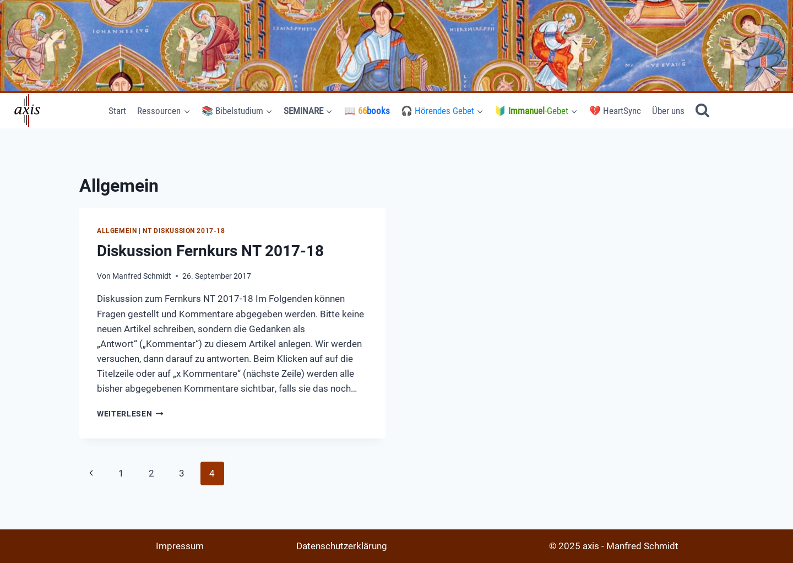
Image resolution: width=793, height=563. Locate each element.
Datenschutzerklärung (341, 545)
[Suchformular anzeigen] (702, 111)
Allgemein (117, 231)
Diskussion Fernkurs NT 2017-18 (210, 251)
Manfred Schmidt (141, 276)
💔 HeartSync (615, 110)
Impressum (180, 545)
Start (117, 110)
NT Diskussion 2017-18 (184, 231)
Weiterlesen (130, 413)
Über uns (668, 110)
